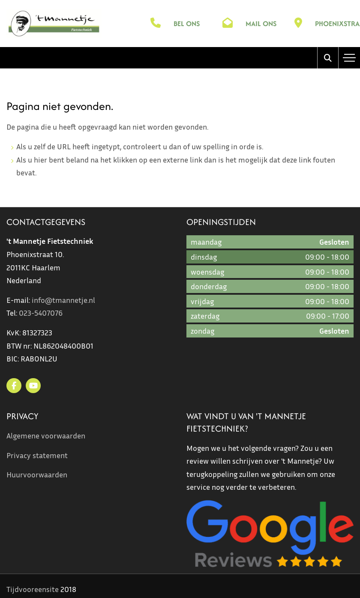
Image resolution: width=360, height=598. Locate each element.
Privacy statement (37, 455)
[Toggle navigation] (349, 57)
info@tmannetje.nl (63, 300)
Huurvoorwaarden (36, 474)
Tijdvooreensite (32, 589)
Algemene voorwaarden (45, 435)
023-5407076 (41, 312)
